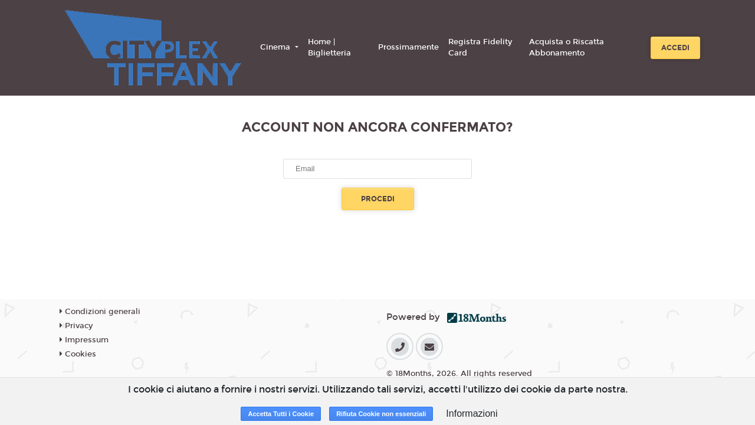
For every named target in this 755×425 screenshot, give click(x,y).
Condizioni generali (100, 311)
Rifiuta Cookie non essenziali (381, 413)
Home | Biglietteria (329, 47)
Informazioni (471, 413)
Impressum (84, 340)
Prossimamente (408, 47)
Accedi (675, 48)
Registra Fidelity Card (480, 47)
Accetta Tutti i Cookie (281, 413)
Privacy (76, 326)
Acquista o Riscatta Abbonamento (566, 47)
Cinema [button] (276, 47)
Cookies (78, 354)
